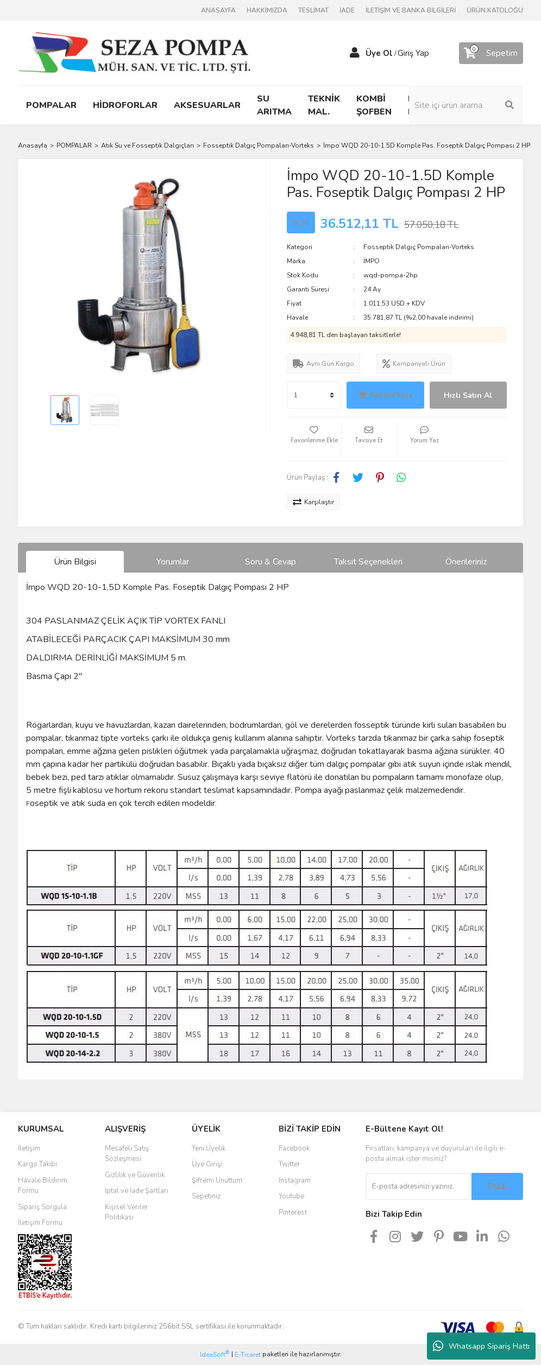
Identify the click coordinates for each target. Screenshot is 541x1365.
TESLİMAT (313, 10)
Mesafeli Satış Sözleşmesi (127, 1154)
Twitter (289, 1164)
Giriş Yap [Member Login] (413, 53)
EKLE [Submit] (497, 1186)
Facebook (294, 1148)
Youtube (291, 1196)
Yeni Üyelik (208, 1148)
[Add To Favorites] (314, 439)
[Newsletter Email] (418, 1186)
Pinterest (293, 1212)
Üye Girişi (207, 1164)
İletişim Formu (40, 1223)
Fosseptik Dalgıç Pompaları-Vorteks (418, 247)
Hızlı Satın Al (468, 395)
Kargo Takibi (37, 1164)
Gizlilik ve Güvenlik (135, 1175)
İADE (347, 10)
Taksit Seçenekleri (368, 562)
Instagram (295, 1180)
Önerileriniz (466, 562)
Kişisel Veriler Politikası (126, 1212)
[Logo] (134, 52)
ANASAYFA (218, 10)
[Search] (466, 105)
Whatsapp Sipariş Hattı (481, 1346)
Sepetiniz (206, 1196)
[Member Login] (355, 53)
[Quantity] (314, 395)
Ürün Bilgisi (75, 562)
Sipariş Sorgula (42, 1207)
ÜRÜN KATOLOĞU (495, 10)
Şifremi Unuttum (217, 1180)
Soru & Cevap (270, 562)
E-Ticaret (248, 1354)
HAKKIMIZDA (267, 10)
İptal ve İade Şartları (136, 1191)
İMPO (371, 261)
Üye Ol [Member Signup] (379, 53)
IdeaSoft (214, 1354)
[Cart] (491, 53)
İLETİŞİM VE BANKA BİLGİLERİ (411, 10)
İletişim (29, 1148)
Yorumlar (172, 562)
